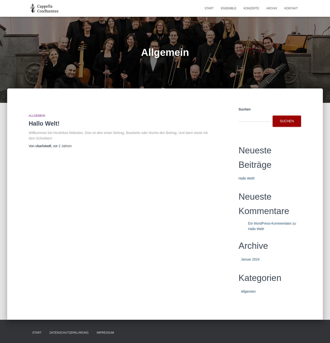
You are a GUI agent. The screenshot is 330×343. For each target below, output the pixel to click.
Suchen (245, 109)
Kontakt (291, 8)
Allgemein (37, 115)
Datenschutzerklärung (69, 332)
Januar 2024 (250, 259)
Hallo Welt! (44, 123)
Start (209, 8)
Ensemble (228, 8)
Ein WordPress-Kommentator (270, 223)
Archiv (271, 8)
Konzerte (251, 8)
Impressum (105, 332)
